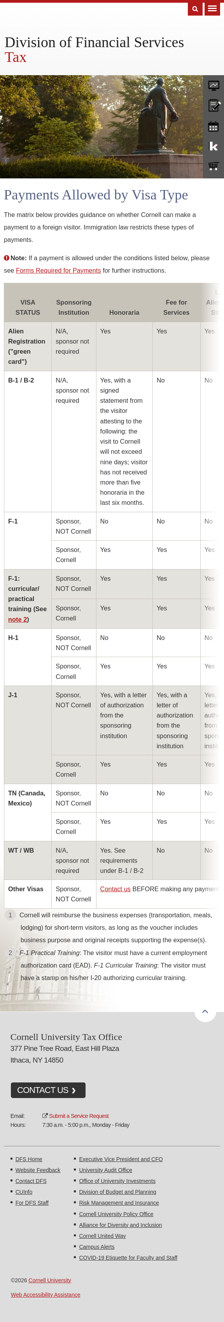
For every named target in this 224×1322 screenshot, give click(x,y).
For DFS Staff (32, 1203)
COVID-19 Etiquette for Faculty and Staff (128, 1258)
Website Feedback (38, 1170)
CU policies (213, 104)
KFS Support (213, 145)
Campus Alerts (96, 1247)
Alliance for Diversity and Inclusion (120, 1225)
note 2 (17, 619)
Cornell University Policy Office (116, 1214)
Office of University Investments (117, 1181)
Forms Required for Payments (58, 270)
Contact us (115, 888)
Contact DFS (31, 1181)
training (213, 125)
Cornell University (49, 1280)
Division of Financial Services (94, 42)
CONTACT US (42, 1090)
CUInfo (24, 1192)
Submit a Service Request (78, 1116)
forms (213, 83)
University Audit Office (105, 1170)
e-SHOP (213, 166)
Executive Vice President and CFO (121, 1159)
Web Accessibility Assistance (45, 1295)
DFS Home (29, 1159)
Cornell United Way (102, 1236)
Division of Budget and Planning (117, 1192)
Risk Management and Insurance (119, 1203)
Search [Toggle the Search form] (195, 9)
